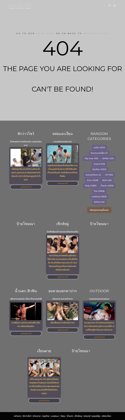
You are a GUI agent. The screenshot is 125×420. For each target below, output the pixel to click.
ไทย (99, 191)
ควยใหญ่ (99, 196)
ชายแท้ (99, 164)
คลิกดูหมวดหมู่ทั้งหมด (99, 210)
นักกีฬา (108, 158)
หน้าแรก (17, 416)
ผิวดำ (107, 180)
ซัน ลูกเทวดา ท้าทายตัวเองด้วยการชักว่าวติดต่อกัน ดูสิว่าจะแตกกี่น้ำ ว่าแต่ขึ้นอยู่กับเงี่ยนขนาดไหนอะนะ (99, 326)
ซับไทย (99, 202)
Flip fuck (91, 158)
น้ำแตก (107, 185)
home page (45, 33)
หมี (109, 174)
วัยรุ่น (91, 185)
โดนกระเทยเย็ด (99, 153)
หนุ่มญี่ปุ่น (96, 416)
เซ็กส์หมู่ (78, 416)
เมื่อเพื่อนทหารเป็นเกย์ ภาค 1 (62, 322)
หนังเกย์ (86, 416)
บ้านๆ (92, 180)
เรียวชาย (37, 416)
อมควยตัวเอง (93, 174)
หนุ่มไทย (45, 416)
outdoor (55, 416)
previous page (96, 33)
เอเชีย (99, 147)
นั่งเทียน (99, 169)
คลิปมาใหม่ (106, 416)
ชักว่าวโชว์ (27, 416)
